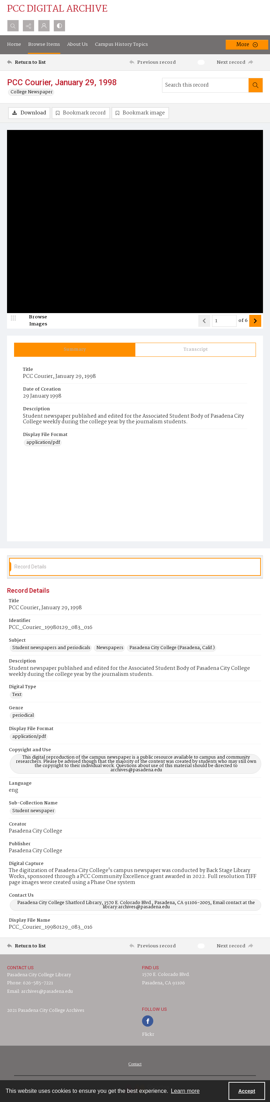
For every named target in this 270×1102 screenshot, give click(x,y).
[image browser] (33, 321)
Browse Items (44, 44)
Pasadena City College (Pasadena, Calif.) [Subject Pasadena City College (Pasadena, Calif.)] (172, 648)
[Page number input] (224, 321)
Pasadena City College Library (39, 975)
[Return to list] (40, 62)
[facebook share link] (147, 1021)
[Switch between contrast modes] (59, 25)
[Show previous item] (204, 321)
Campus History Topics (121, 44)
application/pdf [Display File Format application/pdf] (43, 442)
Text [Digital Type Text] (16, 694)
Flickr (148, 1034)
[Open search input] (13, 25)
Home (14, 44)
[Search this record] (205, 85)
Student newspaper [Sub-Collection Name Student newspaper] (33, 811)
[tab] (74, 349)
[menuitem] (134, 1064)
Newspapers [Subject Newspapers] (109, 648)
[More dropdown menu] (247, 45)
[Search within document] (256, 85)
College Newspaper (32, 92)
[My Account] (44, 25)
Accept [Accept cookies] (246, 1091)
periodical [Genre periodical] (23, 715)
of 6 (243, 320)
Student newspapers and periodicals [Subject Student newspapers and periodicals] (51, 648)
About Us (77, 44)
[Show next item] (255, 321)
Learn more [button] (185, 1091)
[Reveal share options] (28, 25)
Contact (134, 1063)
